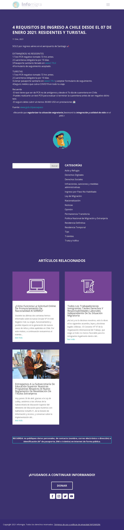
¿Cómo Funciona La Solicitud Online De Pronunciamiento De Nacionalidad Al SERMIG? (35, 308)
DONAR (62, 485)
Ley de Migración (73, 196)
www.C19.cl (50, 63)
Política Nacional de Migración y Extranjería (86, 218)
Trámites (69, 236)
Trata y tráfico (72, 240)
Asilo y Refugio (72, 170)
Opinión (69, 209)
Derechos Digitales (74, 174)
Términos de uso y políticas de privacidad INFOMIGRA (77, 524)
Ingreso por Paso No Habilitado (80, 191)
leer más (19, 337)
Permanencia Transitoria (77, 214)
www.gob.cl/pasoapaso (31, 107)
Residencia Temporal (75, 227)
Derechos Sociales (74, 179)
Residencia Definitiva (75, 222)
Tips (67, 231)
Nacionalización (72, 200)
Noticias (69, 205)
